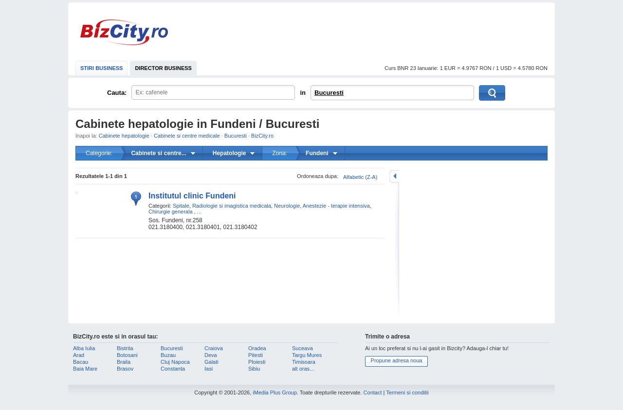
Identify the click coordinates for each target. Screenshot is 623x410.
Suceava (302, 348)
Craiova (213, 348)
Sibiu (254, 369)
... (199, 211)
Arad (78, 355)
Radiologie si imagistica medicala (231, 206)
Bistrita (125, 348)
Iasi (208, 369)
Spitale (181, 206)
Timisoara (303, 362)
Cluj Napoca (175, 362)
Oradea (257, 348)
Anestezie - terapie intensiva (336, 206)
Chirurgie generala (170, 211)
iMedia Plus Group (275, 392)
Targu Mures (307, 355)
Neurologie (287, 206)
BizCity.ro (124, 32)
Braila (123, 362)
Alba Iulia (84, 348)
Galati (211, 362)
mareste (394, 176)
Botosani (127, 355)
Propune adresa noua (396, 360)
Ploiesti (256, 362)
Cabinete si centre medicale (187, 136)
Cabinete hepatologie (124, 136)
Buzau (168, 355)
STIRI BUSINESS (101, 68)
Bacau (80, 362)
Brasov (125, 369)
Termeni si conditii (407, 392)
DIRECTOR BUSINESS (163, 68)
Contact (373, 392)
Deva (210, 355)
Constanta (173, 369)
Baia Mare (85, 369)
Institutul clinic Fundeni (192, 196)
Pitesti (255, 355)
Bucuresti (329, 92)
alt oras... (303, 369)
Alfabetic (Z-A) (360, 177)
